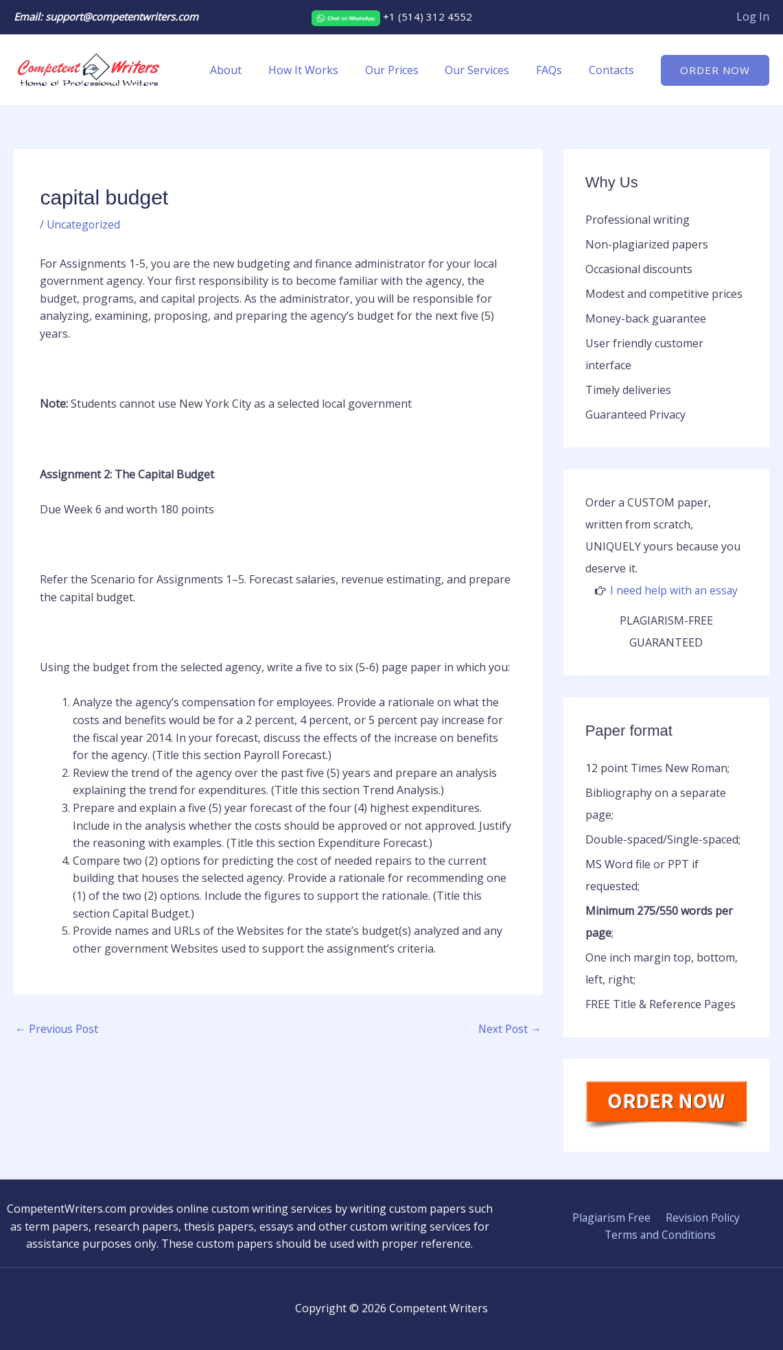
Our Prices (407, 70)
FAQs (556, 70)
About (251, 70)
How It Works (324, 70)
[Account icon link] (752, 17)
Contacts (613, 70)
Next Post (509, 1029)
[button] (715, 70)
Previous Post (57, 1029)
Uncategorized (84, 224)
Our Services (488, 70)
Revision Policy (700, 1217)
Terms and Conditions (661, 1234)
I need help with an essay (673, 590)
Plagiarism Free (612, 1217)
